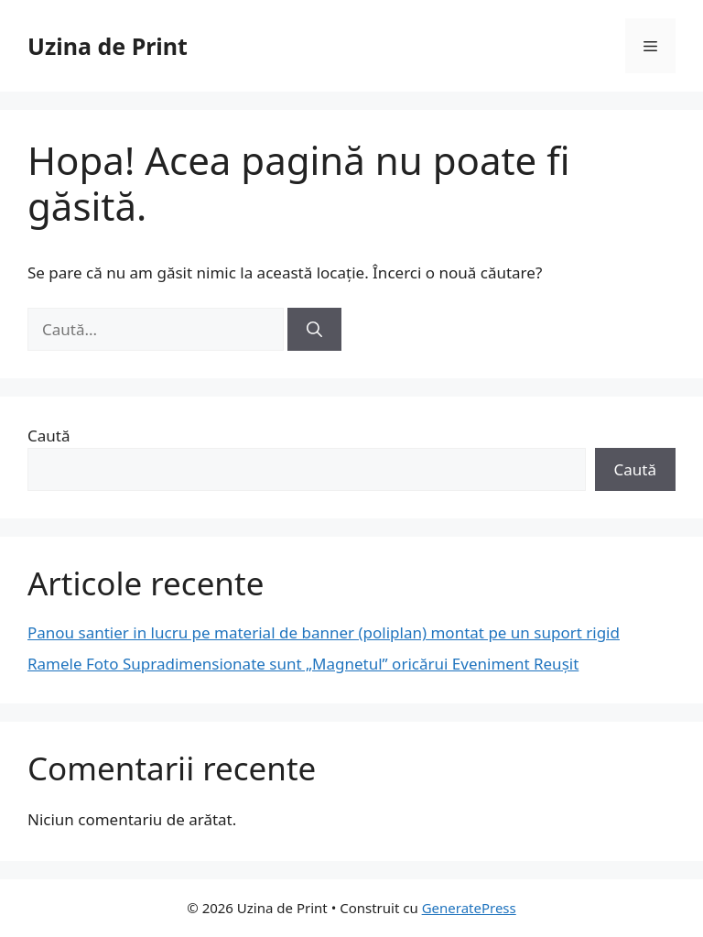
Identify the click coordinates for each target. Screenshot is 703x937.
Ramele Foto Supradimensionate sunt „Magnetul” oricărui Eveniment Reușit (303, 663)
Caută (48, 435)
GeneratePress (469, 908)
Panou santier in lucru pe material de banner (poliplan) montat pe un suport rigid (323, 632)
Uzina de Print (107, 45)
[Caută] (314, 330)
